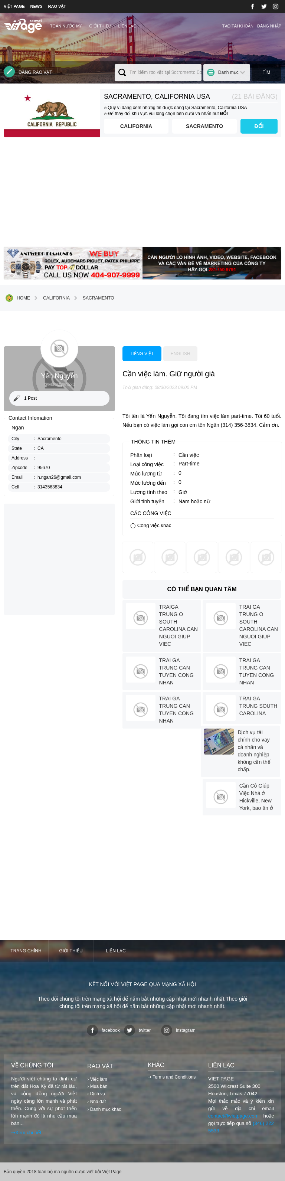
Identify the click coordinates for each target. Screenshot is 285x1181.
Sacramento (204, 126)
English (180, 353)
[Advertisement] (142, 195)
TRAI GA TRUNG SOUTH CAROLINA (258, 706)
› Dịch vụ (96, 1093)
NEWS (36, 6)
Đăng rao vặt (28, 71)
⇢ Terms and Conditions (172, 1077)
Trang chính (25, 950)
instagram (178, 1030)
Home (18, 298)
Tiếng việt (142, 353)
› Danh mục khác (104, 1109)
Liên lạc (127, 26)
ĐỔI (259, 126)
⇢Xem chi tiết (26, 1132)
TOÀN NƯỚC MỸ (66, 26)
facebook (103, 1030)
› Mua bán (97, 1086)
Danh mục (228, 72)
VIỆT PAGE (14, 6)
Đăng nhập (269, 26)
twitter (137, 1030)
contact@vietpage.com (233, 1116)
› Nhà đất (96, 1101)
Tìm (267, 72)
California (136, 126)
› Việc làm (97, 1079)
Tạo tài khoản (237, 26)
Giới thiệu (100, 26)
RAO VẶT (57, 6)
